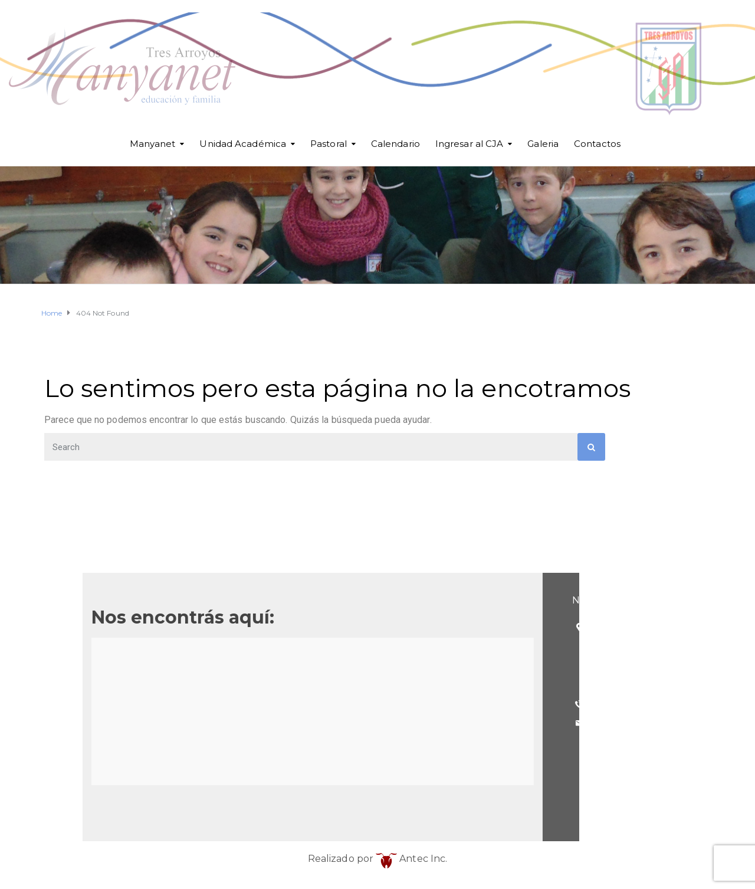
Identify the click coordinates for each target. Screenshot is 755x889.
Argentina (162, 684)
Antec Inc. (411, 858)
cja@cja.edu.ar (172, 723)
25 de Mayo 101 (177, 626)
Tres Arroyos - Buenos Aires (202, 665)
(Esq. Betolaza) (174, 646)
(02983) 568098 (176, 704)
